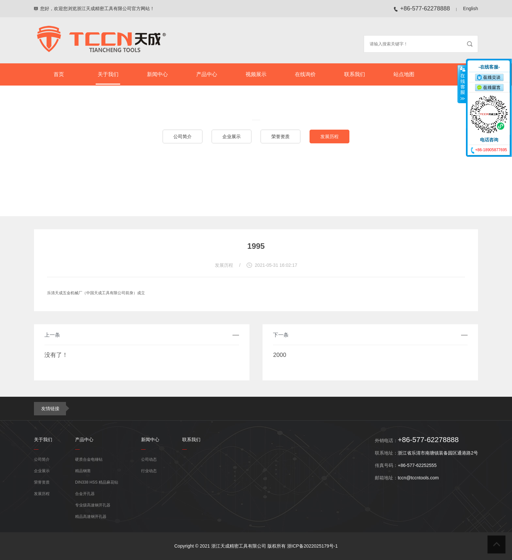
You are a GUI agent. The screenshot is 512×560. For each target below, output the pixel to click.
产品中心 (206, 74)
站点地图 (403, 74)
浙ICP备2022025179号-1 (312, 546)
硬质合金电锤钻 (89, 459)
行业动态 (149, 471)
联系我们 (354, 74)
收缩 (462, 84)
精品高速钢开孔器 (90, 516)
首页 (59, 74)
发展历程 (329, 136)
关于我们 (108, 74)
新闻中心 (157, 74)
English (470, 8)
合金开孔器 (85, 493)
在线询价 (305, 74)
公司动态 (149, 459)
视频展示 (256, 74)
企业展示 (231, 136)
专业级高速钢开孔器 (92, 505)
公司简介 (182, 136)
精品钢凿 (83, 471)
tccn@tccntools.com (418, 477)
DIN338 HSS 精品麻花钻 (96, 482)
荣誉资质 (280, 136)
